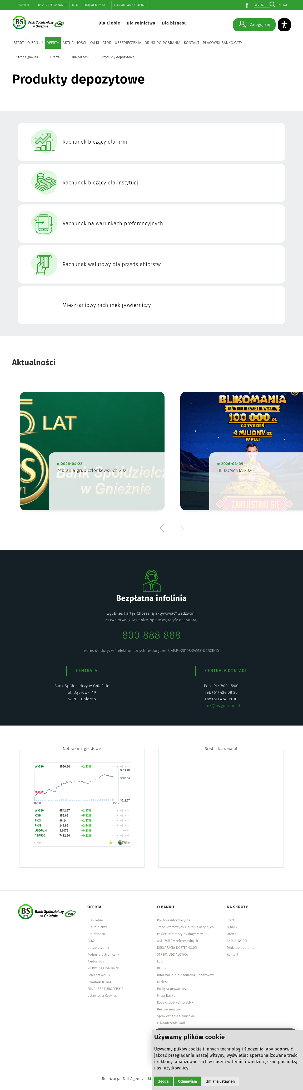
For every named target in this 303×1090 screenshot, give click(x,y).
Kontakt (192, 43)
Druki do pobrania (162, 43)
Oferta (52, 43)
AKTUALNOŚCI (74, 43)
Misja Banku (166, 996)
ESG (160, 961)
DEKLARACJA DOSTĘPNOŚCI (177, 948)
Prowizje (23, 5)
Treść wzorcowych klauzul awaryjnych (185, 927)
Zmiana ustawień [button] (220, 1081)
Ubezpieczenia (128, 43)
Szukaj (282, 5)
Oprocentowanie (52, 5)
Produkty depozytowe (118, 57)
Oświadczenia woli (171, 1023)
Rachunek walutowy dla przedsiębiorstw (111, 264)
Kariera (162, 982)
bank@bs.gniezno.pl (221, 705)
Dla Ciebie (109, 23)
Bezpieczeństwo (169, 1009)
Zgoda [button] (163, 1081)
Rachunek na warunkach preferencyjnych (112, 223)
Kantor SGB (96, 961)
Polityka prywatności (172, 989)
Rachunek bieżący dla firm (94, 142)
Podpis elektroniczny (103, 954)
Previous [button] (163, 528)
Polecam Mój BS (99, 975)
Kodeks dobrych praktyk (175, 1002)
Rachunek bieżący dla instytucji (101, 182)
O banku (35, 43)
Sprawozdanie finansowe (176, 1016)
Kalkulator (100, 43)
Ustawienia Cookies (102, 996)
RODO (161, 968)
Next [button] (181, 528)
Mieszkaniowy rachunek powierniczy (106, 305)
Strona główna (27, 57)
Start (19, 43)
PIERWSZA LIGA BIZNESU (105, 968)
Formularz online (130, 5)
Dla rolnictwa (141, 23)
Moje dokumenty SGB (90, 5)
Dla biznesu (174, 23)
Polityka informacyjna (173, 920)
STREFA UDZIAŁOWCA (172, 954)
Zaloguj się (254, 24)
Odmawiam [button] (187, 1081)
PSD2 (91, 941)
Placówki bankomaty (222, 43)
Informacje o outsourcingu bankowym (186, 975)
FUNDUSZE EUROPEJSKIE (105, 989)
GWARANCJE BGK (99, 982)
